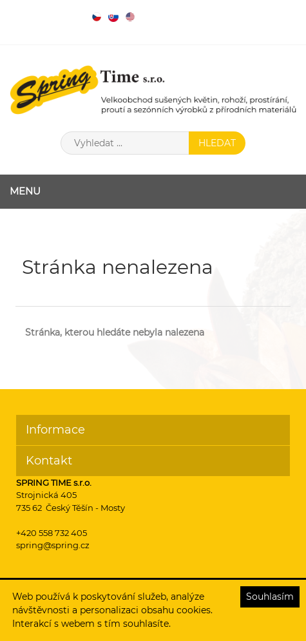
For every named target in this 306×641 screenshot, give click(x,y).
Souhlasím (270, 596)
